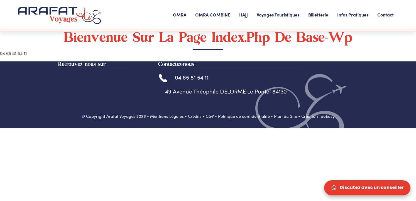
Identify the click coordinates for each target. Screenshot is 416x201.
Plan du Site (285, 135)
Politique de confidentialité (244, 135)
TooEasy (327, 135)
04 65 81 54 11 (184, 96)
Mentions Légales (167, 135)
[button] (180, 15)
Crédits (195, 135)
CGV (210, 135)
